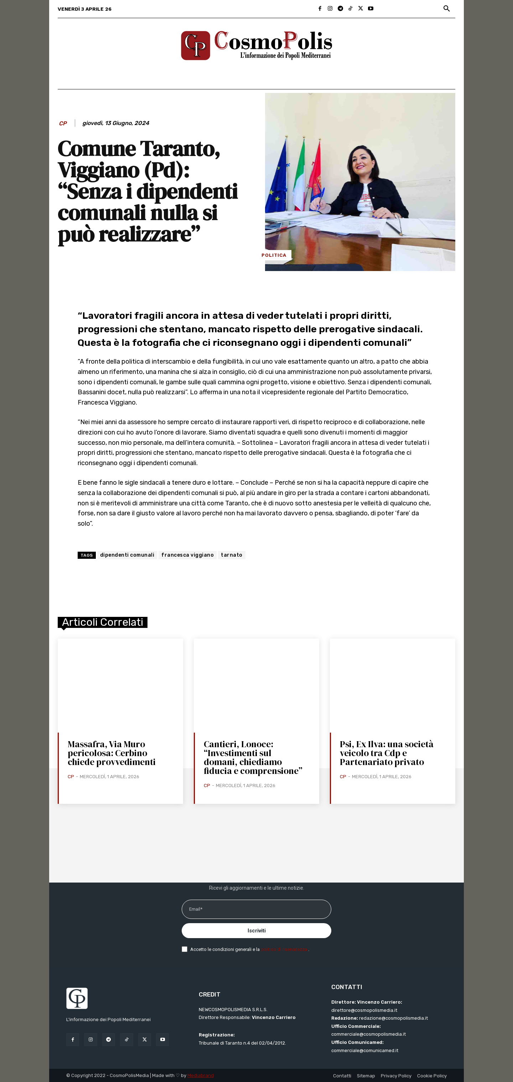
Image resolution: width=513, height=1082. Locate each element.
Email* (195, 909)
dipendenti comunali (127, 555)
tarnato (232, 555)
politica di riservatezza (284, 949)
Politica (273, 255)
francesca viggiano (187, 555)
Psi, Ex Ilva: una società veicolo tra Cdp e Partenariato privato (387, 753)
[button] (446, 8)
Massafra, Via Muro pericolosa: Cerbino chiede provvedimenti (112, 753)
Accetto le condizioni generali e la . (249, 949)
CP (63, 123)
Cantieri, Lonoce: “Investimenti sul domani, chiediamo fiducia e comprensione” (253, 757)
